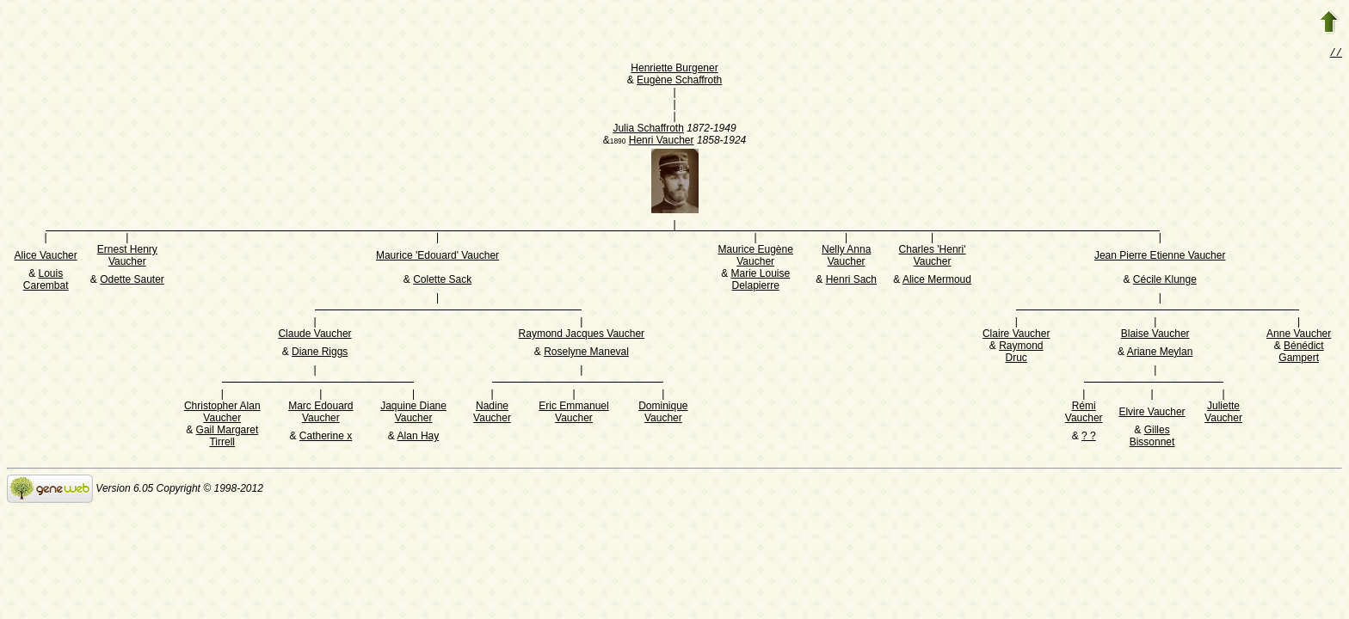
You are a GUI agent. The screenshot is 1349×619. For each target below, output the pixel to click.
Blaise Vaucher (1155, 335)
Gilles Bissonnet (1152, 438)
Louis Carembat (46, 281)
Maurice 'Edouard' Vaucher (437, 257)
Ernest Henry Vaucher (127, 257)
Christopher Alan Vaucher (222, 413)
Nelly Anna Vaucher (846, 257)
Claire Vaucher (1016, 335)
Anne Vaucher (1298, 335)
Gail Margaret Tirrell (227, 438)
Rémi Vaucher (1084, 413)
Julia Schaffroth (648, 130)
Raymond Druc (1021, 353)
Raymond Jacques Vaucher (582, 335)
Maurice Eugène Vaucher (755, 257)
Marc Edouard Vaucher (320, 413)
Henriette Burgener (674, 70)
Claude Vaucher (314, 335)
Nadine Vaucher (492, 413)
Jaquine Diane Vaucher (413, 413)
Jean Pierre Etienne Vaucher (1160, 257)
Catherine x (325, 438)
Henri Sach (851, 281)
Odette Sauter (132, 281)
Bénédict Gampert (1300, 353)
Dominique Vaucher (662, 413)
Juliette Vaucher (1223, 413)
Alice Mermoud (936, 281)
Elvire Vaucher (1151, 414)
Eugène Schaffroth (679, 82)
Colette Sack (442, 281)
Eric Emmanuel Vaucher (573, 413)
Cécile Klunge (1165, 281)
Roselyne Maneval (586, 353)
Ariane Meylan (1160, 353)
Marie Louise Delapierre (760, 281)
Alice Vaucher (46, 257)
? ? (1088, 438)
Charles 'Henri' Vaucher (932, 257)
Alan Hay (418, 438)
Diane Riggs (320, 353)
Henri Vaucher (661, 142)
